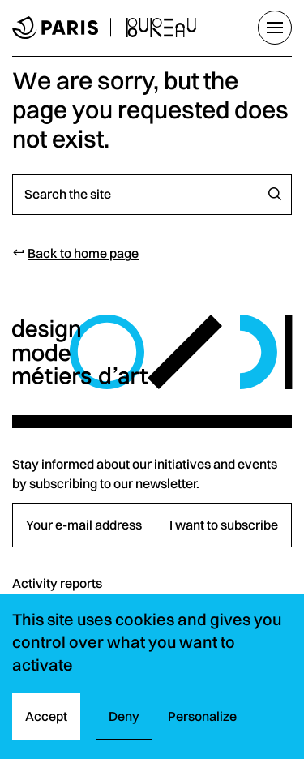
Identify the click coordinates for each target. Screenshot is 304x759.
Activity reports (57, 583)
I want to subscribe (223, 525)
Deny (124, 716)
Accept (46, 716)
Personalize (202, 716)
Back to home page (83, 253)
